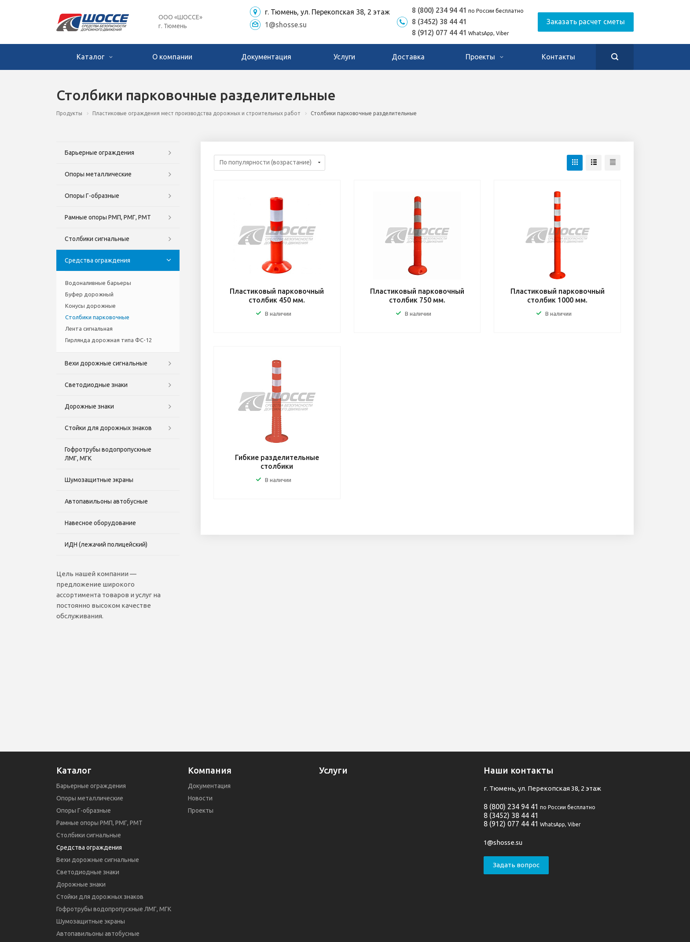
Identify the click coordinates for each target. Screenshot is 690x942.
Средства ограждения (97, 260)
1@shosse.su (286, 25)
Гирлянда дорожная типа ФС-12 (108, 340)
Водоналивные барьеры (98, 283)
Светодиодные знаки (96, 384)
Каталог (95, 57)
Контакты (558, 57)
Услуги (344, 57)
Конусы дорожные (90, 306)
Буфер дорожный (89, 294)
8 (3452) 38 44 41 (439, 22)
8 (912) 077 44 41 (439, 33)
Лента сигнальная (89, 328)
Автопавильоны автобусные (106, 501)
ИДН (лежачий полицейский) (106, 544)
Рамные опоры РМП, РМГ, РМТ (108, 217)
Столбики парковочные (97, 317)
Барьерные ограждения (99, 152)
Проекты (484, 57)
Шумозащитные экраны (99, 479)
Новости (200, 798)
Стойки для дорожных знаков (108, 427)
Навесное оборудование (100, 522)
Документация (266, 57)
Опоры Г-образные (92, 195)
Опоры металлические (98, 174)
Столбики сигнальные (97, 238)
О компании (172, 57)
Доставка (408, 57)
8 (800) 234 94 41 (439, 10)
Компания (209, 770)
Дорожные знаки (89, 406)
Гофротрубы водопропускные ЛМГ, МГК (108, 454)
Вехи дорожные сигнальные (106, 363)
